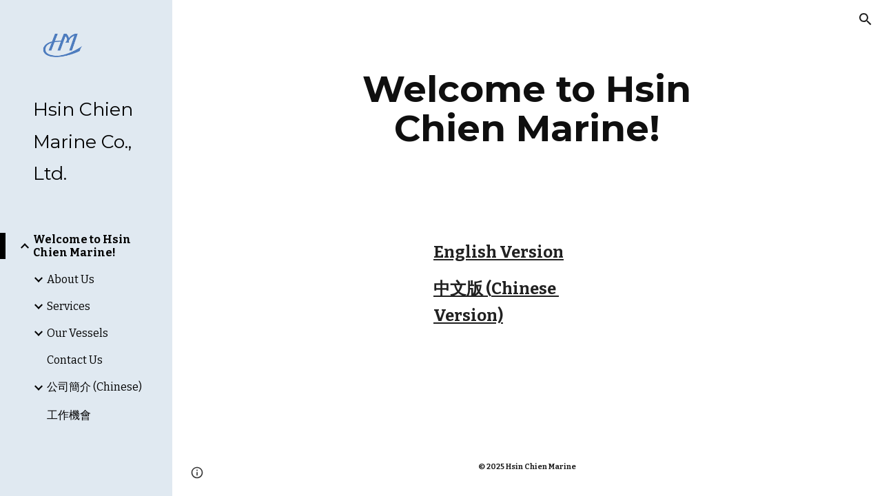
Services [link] (68, 306)
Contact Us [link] (75, 359)
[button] (865, 19)
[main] (526, 108)
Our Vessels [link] (77, 333)
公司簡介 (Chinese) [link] (94, 386)
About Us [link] (70, 279)
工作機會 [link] (69, 415)
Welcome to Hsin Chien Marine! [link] (82, 246)
